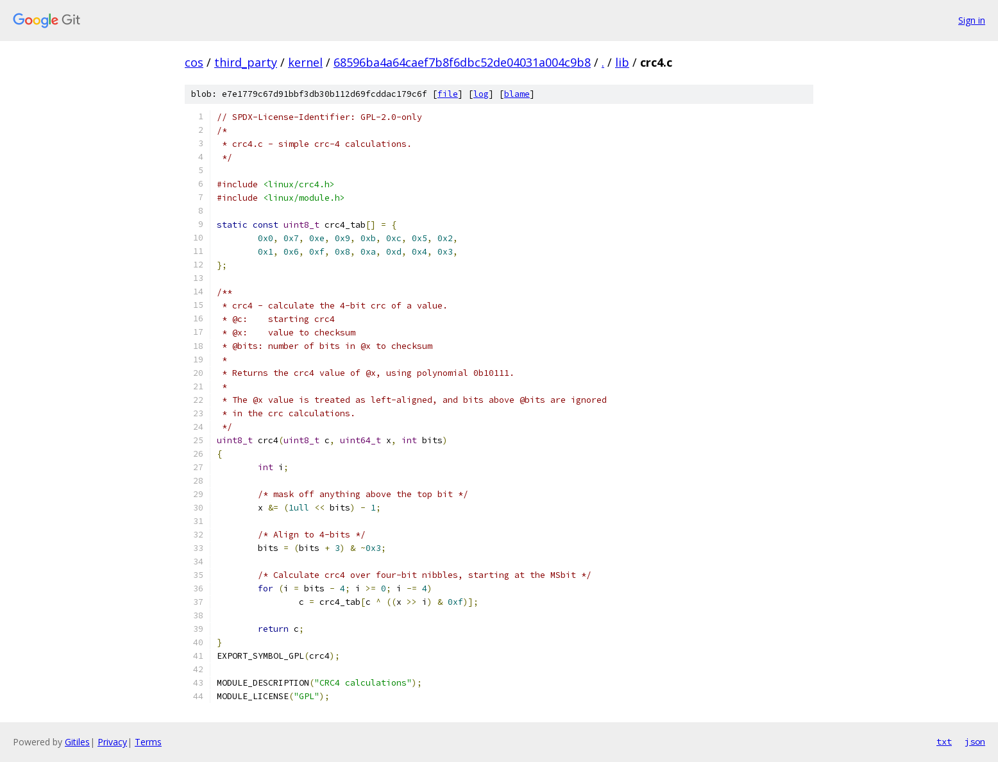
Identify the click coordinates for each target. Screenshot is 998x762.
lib (622, 62)
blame (517, 94)
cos (194, 62)
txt (944, 741)
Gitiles (77, 742)
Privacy (112, 742)
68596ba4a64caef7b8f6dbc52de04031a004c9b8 (462, 62)
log (481, 94)
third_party (245, 62)
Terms (148, 742)
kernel (305, 62)
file (447, 94)
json (975, 741)
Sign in (971, 20)
